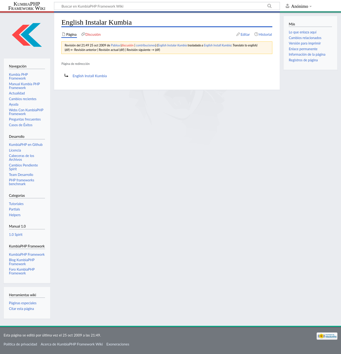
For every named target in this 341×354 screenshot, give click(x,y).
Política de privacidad (20, 344)
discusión (127, 45)
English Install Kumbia (217, 45)
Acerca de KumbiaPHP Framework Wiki (72, 344)
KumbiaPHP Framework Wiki (26, 6)
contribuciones (145, 45)
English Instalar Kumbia (172, 45)
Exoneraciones (117, 344)
